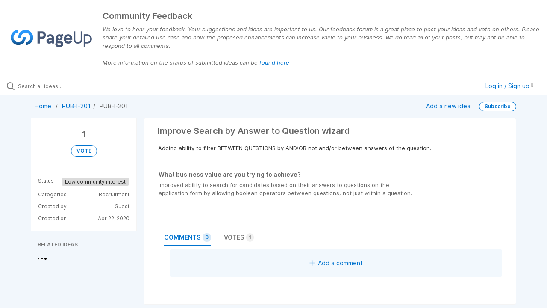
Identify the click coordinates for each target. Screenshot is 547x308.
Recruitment (114, 194)
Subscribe (498, 106)
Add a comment (336, 263)
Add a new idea (448, 106)
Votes (239, 237)
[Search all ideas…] (65, 86)
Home (42, 106)
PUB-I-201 (76, 106)
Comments (187, 237)
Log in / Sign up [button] (509, 85)
